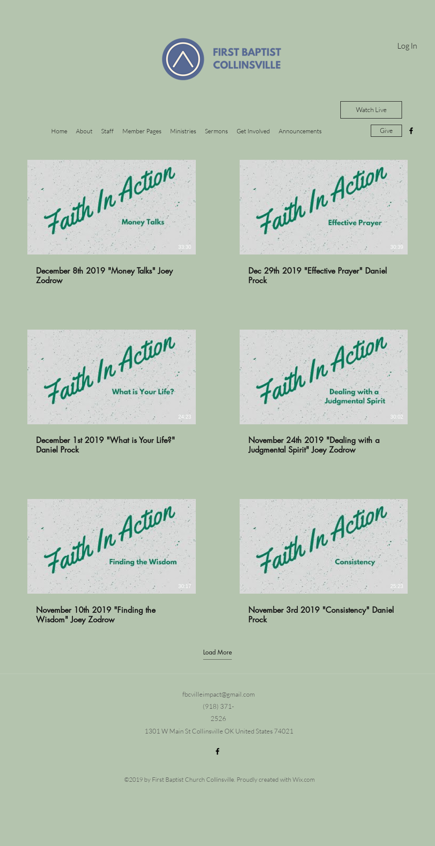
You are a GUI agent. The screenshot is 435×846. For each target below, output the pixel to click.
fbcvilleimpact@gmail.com (218, 694)
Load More (217, 652)
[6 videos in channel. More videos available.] (217, 392)
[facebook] (411, 130)
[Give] (386, 131)
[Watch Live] (371, 110)
